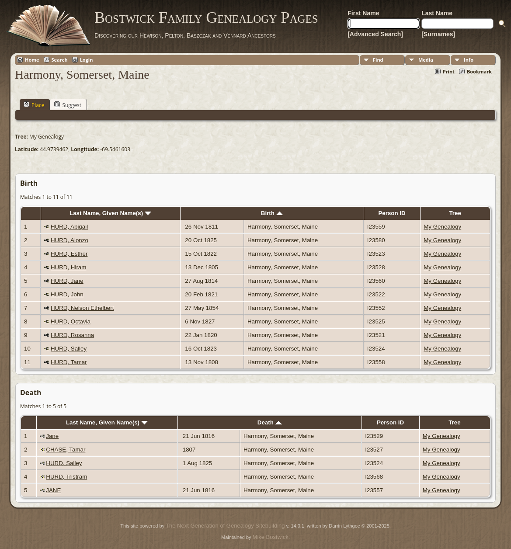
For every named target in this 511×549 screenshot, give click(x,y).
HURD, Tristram (66, 476)
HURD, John (67, 294)
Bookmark (479, 71)
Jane (52, 436)
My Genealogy (442, 226)
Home (32, 59)
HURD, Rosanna (72, 335)
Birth (272, 213)
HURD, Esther (69, 253)
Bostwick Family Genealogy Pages (206, 17)
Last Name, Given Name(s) (110, 213)
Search (60, 59)
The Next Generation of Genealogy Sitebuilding (225, 525)
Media (425, 59)
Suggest (67, 105)
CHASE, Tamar (65, 449)
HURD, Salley (69, 348)
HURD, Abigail (69, 226)
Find (378, 59)
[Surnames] (438, 34)
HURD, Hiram (68, 267)
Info (468, 59)
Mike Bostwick (271, 537)
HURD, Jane (67, 281)
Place (34, 105)
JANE (53, 490)
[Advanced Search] (375, 34)
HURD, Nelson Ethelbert (82, 308)
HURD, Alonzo (69, 240)
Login (86, 59)
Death (269, 422)
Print (449, 71)
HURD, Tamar (69, 362)
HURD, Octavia (70, 321)
